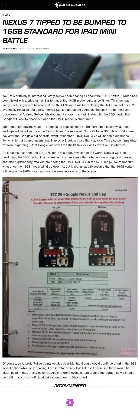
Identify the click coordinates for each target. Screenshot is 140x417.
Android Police (33, 114)
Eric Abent (12, 48)
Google (7, 119)
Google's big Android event (39, 136)
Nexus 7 (116, 96)
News (6, 15)
